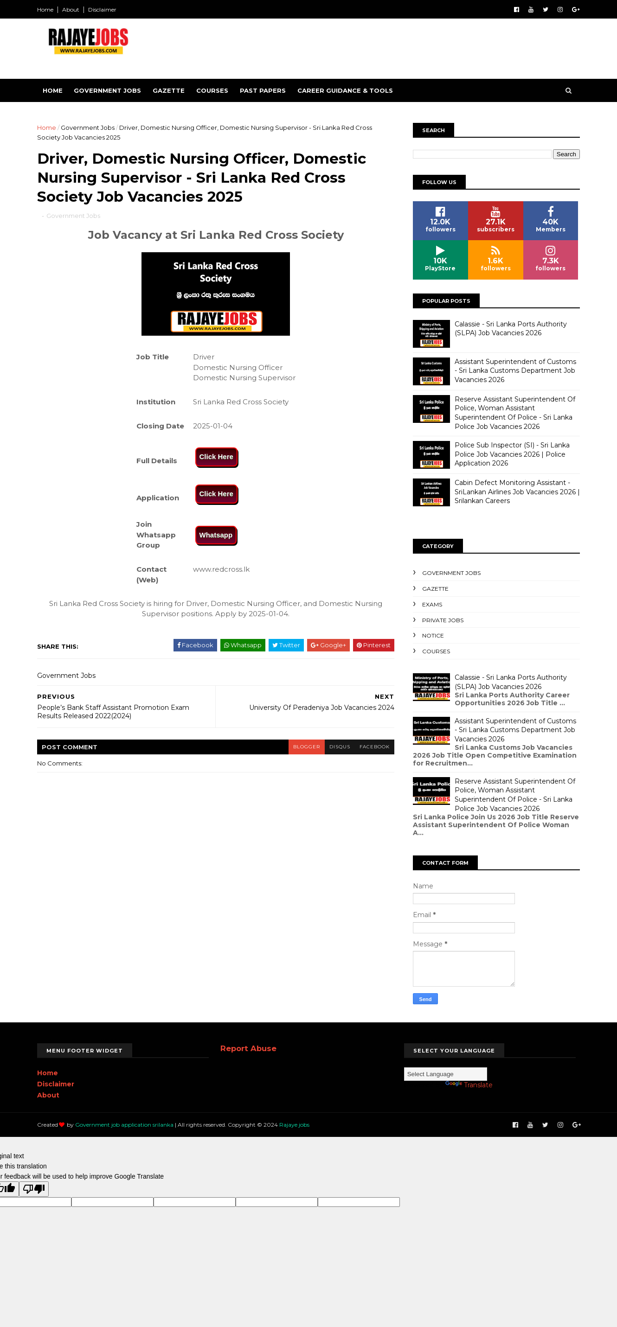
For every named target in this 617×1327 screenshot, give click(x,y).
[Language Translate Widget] (445, 1074)
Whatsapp (216, 535)
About (70, 9)
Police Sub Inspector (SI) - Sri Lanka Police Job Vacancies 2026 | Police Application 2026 (512, 454)
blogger (306, 747)
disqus (339, 747)
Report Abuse (248, 1048)
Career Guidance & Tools (345, 90)
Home (45, 9)
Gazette (169, 90)
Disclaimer (102, 9)
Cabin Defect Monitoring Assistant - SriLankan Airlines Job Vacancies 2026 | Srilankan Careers (517, 491)
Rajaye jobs (294, 1124)
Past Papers (263, 90)
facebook (375, 747)
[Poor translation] (34, 1189)
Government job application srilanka (124, 1124)
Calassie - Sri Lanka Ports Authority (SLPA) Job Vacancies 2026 (511, 329)
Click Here (216, 456)
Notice (433, 635)
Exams (432, 604)
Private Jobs (442, 620)
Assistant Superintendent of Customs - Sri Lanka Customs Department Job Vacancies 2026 (515, 370)
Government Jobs (107, 90)
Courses (212, 90)
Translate (469, 1085)
